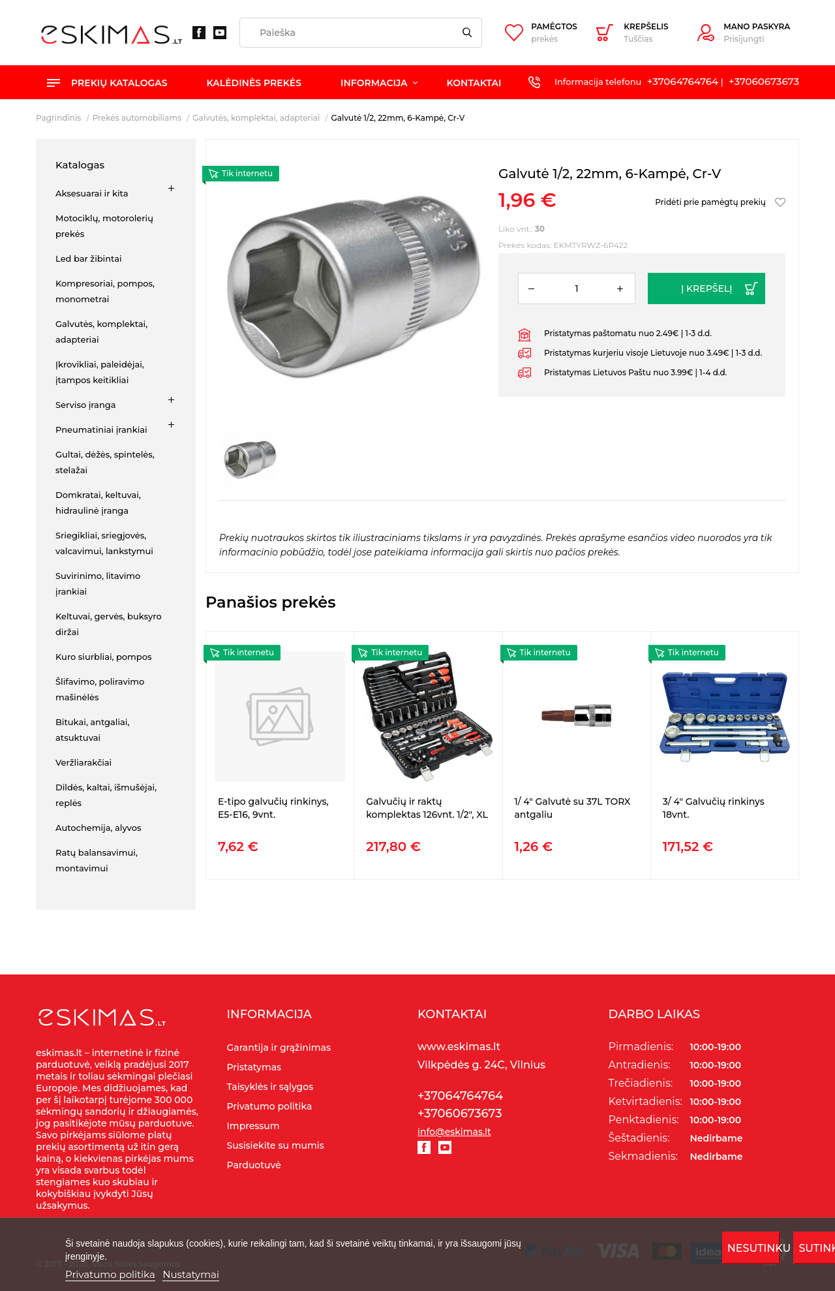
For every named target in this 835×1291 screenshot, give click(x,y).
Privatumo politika (110, 1274)
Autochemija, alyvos (98, 827)
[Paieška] (360, 33)
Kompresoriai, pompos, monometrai (105, 291)
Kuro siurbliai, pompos (103, 656)
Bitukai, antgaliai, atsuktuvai (92, 730)
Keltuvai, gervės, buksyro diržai (108, 624)
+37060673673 (764, 81)
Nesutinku (754, 1248)
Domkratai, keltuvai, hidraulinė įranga (98, 503)
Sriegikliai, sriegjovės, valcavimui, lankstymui (104, 543)
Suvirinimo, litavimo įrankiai (97, 583)
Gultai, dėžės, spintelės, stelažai (105, 462)
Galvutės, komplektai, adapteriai (101, 332)
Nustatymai (190, 1274)
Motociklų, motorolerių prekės (104, 226)
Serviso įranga (85, 404)
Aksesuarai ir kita (91, 193)
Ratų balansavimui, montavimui (96, 860)
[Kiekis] (577, 288)
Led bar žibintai (88, 258)
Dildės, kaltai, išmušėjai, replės (106, 795)
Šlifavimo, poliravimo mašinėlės (99, 689)
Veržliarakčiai (83, 762)
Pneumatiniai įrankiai (101, 429)
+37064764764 (682, 81)
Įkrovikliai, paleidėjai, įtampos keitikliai (99, 372)
